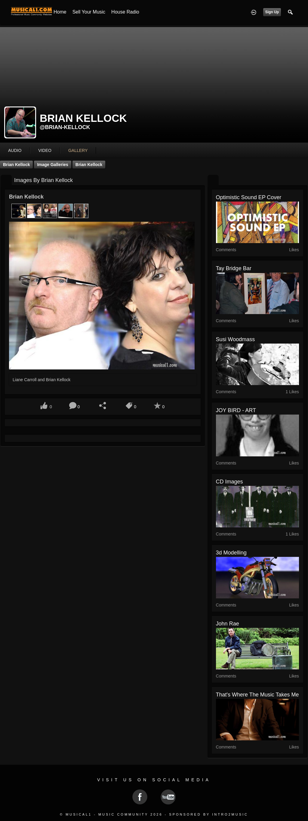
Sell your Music (88, 11)
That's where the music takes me (257, 695)
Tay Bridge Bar (233, 268)
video (44, 150)
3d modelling (231, 553)
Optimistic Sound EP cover (249, 197)
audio (14, 150)
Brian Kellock (16, 164)
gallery (78, 150)
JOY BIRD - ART (236, 410)
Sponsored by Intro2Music (208, 814)
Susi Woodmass (235, 339)
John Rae (227, 624)
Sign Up (272, 12)
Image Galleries (52, 164)
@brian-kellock (65, 127)
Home (60, 11)
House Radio (125, 11)
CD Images (229, 482)
